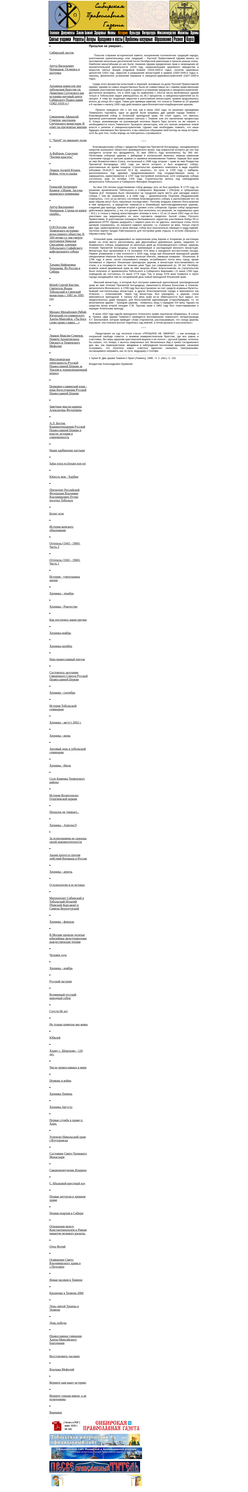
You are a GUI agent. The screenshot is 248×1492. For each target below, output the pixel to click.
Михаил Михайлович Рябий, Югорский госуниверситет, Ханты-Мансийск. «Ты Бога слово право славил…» (68, 317)
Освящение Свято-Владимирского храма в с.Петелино (65, 1263)
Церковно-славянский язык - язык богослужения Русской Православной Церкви (68, 390)
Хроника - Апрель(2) (63, 825)
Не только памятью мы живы (68, 1024)
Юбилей (54, 1037)
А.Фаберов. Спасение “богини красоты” (63, 155)
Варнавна (55, 1412)
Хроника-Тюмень (60, 1093)
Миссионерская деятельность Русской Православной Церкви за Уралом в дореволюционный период (68, 366)
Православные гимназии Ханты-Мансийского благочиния (65, 1339)
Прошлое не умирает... (64, 812)
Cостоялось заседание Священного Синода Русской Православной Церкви (68, 676)
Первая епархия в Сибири (66, 1213)
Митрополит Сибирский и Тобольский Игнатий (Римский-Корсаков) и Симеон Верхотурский (66, 903)
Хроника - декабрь (61, 593)
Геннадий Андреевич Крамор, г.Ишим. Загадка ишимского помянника (66, 190)
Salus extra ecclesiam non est (67, 463)
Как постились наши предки (68, 619)
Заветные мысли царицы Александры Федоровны (65, 408)
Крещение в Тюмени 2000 (66, 1293)
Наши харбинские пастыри (67, 450)
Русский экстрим (60, 981)
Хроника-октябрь (60, 646)
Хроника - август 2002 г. (65, 722)
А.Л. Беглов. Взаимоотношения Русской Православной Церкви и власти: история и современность (67, 430)
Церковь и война (60, 1080)
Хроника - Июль (60, 765)
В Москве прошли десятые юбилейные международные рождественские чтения (68, 938)
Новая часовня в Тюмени (65, 1280)
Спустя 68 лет (58, 1011)
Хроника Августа (60, 1107)
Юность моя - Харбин (63, 476)
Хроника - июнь (60, 735)
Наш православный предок (67, 659)
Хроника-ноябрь (60, 633)
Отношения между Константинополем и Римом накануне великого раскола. (68, 1230)
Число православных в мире (68, 1067)
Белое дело (56, 513)
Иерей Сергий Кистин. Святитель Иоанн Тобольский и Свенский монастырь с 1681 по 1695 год (66, 291)
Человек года (58, 955)
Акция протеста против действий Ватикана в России (68, 856)
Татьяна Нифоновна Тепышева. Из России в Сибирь (64, 268)
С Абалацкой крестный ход (67, 1183)
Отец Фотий (57, 1246)
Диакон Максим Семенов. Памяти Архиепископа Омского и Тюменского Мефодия (66, 341)
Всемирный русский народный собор (62, 996)
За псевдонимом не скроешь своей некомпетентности (68, 840)
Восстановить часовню (64, 1356)
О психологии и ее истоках (67, 885)
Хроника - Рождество (63, 606)
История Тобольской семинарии (63, 707)
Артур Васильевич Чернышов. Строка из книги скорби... (68, 210)
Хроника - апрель (60, 871)
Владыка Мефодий (61, 1369)
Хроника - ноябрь (61, 968)
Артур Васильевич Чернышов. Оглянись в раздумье (64, 69)
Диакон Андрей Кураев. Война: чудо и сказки (65, 171)
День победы (57, 1323)
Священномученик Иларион (68, 1170)
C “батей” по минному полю (68, 140)
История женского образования (61, 528)
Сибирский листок (61, 52)
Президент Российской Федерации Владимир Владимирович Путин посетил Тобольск (64, 495)
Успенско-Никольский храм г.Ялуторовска (67, 1138)
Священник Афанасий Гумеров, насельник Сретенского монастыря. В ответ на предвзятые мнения (68, 122)
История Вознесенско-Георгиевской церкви (64, 797)
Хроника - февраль (61, 921)
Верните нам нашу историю (67, 1382)
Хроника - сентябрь (62, 692)
